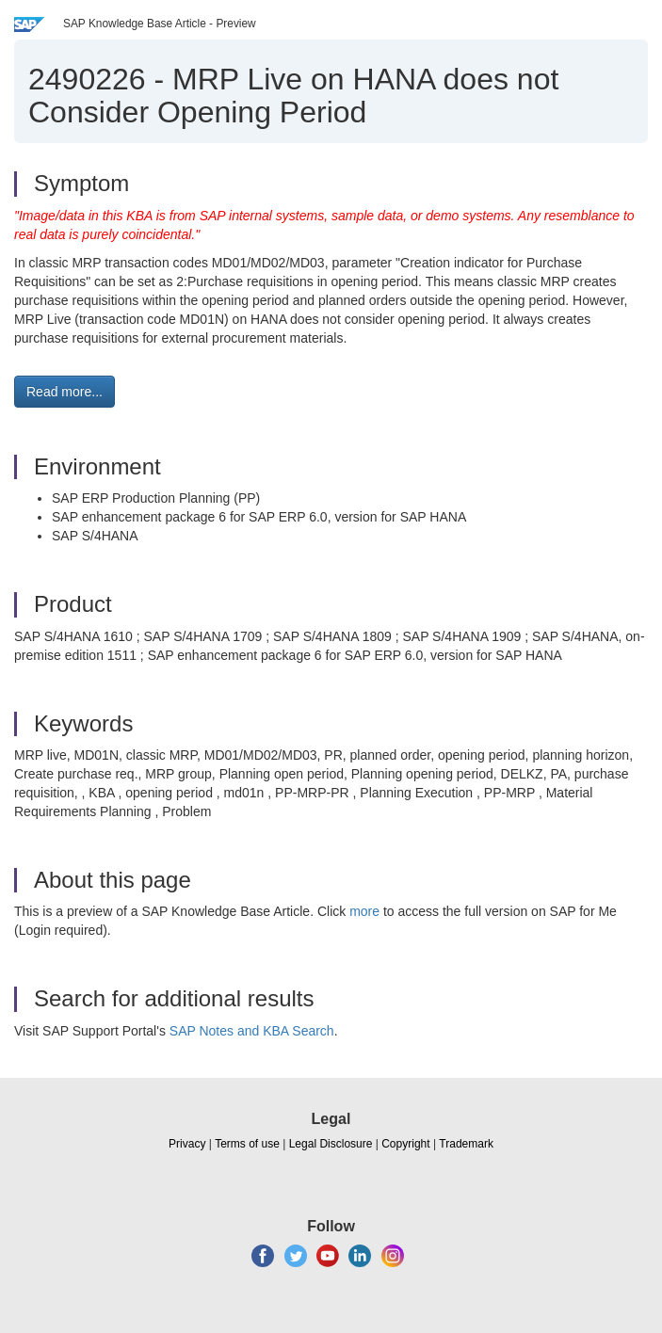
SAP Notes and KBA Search (252, 1030)
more (364, 911)
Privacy (187, 1143)
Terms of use (247, 1143)
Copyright (405, 1143)
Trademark (466, 1143)
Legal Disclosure (331, 1143)
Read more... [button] (64, 391)
